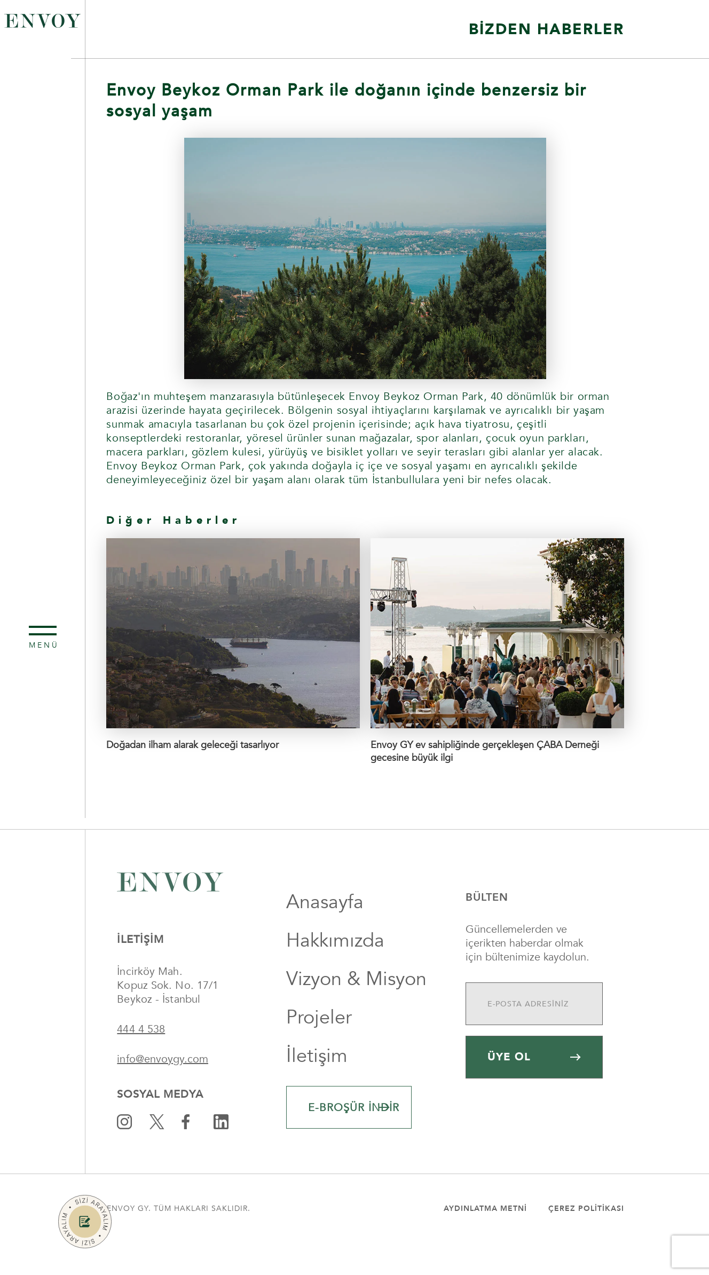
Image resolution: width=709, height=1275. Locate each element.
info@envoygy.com (162, 1093)
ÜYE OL (533, 1091)
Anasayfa (325, 936)
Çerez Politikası (586, 1243)
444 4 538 (141, 1063)
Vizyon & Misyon (356, 1013)
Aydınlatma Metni (485, 1243)
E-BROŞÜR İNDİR (353, 1142)
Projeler (319, 1051)
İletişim (317, 1090)
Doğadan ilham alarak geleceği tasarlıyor (192, 745)
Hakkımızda (335, 975)
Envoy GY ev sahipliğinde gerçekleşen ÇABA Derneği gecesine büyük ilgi (485, 751)
